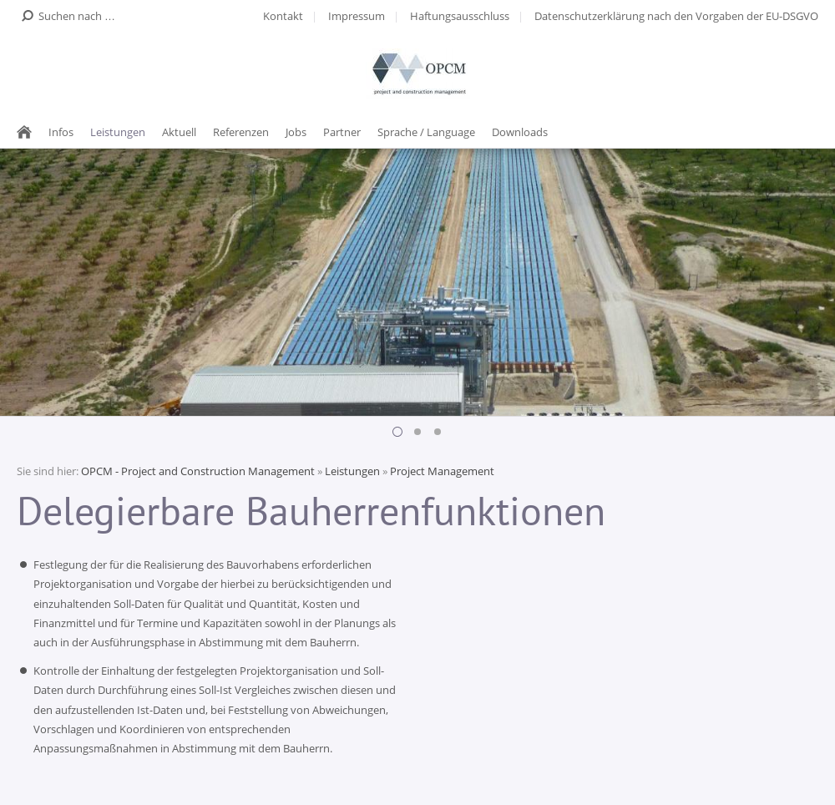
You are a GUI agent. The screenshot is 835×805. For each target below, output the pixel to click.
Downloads (520, 131)
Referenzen (241, 131)
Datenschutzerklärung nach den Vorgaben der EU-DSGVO (676, 15)
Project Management (442, 470)
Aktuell (179, 131)
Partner (342, 131)
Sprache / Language (426, 131)
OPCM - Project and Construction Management (198, 470)
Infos (60, 131)
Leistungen (117, 131)
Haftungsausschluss (459, 15)
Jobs (296, 131)
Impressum (356, 15)
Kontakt (283, 15)
